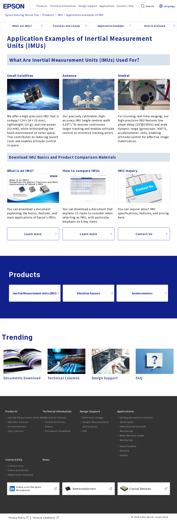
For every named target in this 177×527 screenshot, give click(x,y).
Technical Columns (55, 417)
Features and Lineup (66, 26)
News (46, 459)
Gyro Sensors (16, 431)
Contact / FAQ (125, 6)
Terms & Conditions (44, 517)
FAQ (84, 431)
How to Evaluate (155, 26)
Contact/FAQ (13, 459)
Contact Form (16, 465)
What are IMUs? (22, 26)
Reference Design (93, 417)
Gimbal (124, 455)
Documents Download (57, 431)
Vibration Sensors (88, 293)
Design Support (87, 6)
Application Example (110, 26)
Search (147, 6)
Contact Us (144, 234)
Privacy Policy (17, 517)
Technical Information (63, 6)
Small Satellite (128, 446)
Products (42, 6)
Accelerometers (142, 293)
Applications (107, 6)
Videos (49, 426)
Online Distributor (18, 470)
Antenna (124, 450)
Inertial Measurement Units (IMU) (35, 293)
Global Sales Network (20, 474)
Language (167, 6)
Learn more (33, 234)
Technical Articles (55, 422)
